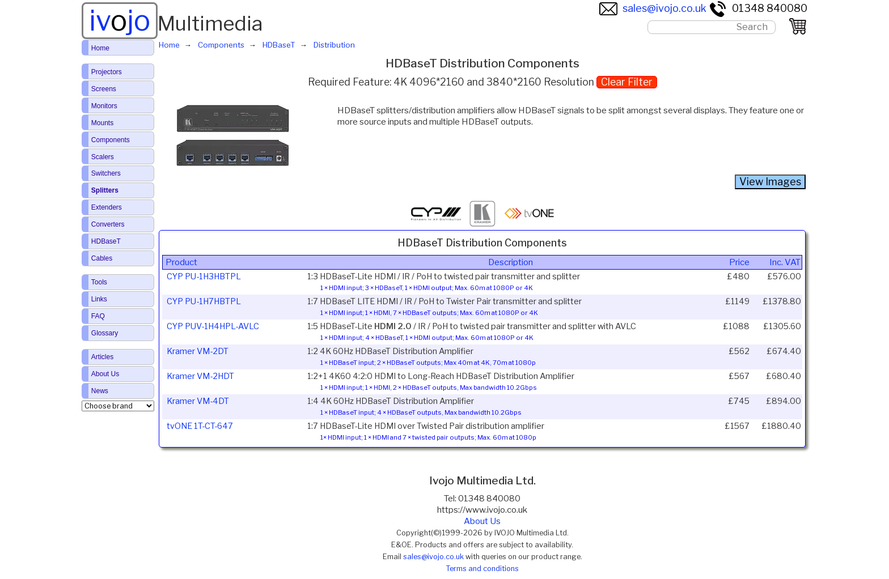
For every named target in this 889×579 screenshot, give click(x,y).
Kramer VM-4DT (198, 401)
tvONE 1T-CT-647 (200, 426)
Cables (101, 258)
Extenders (106, 207)
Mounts (102, 123)
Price (739, 262)
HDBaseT (106, 241)
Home (100, 48)
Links (99, 299)
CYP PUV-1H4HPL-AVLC (213, 326)
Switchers (106, 173)
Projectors (106, 72)
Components (110, 140)
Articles (102, 357)
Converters (108, 224)
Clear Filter (627, 82)
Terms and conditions (482, 568)
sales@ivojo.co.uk (652, 8)
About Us (482, 521)
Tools (99, 282)
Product (181, 262)
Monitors (104, 106)
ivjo (119, 20)
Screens (103, 89)
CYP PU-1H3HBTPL (204, 276)
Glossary (104, 333)
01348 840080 (758, 8)
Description (510, 262)
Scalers (102, 157)
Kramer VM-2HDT (200, 376)
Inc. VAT (785, 262)
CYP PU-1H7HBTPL (204, 301)
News (99, 391)
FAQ (98, 316)
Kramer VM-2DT (197, 351)
